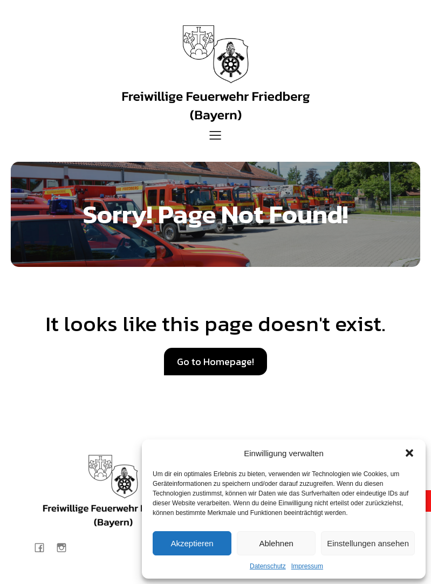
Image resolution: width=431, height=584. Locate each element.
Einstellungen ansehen (368, 543)
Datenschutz (268, 566)
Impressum (307, 566)
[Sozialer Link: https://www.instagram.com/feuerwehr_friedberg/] (65, 547)
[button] (409, 453)
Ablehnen (276, 543)
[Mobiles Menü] (216, 135)
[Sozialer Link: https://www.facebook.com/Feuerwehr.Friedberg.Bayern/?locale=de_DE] (43, 547)
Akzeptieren (191, 543)
